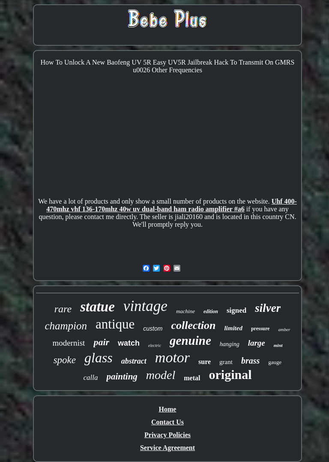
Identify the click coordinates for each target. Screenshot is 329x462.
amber (284, 329)
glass (98, 357)
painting (121, 376)
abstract (134, 361)
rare (63, 308)
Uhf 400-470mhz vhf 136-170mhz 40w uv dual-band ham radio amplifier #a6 (171, 205)
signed (236, 310)
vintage (145, 306)
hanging (229, 344)
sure (204, 361)
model (160, 375)
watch (129, 343)
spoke (65, 360)
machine (185, 311)
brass (250, 360)
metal (192, 378)
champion (66, 326)
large (256, 342)
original (230, 374)
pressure (260, 329)
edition (210, 311)
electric (154, 345)
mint (278, 345)
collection (193, 325)
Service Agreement (167, 447)
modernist (68, 342)
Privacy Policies (167, 434)
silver (268, 308)
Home (167, 409)
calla (90, 377)
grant (226, 361)
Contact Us (167, 422)
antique (115, 324)
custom (152, 328)
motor (172, 357)
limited (233, 328)
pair (101, 342)
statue (97, 306)
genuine (190, 340)
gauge (274, 362)
